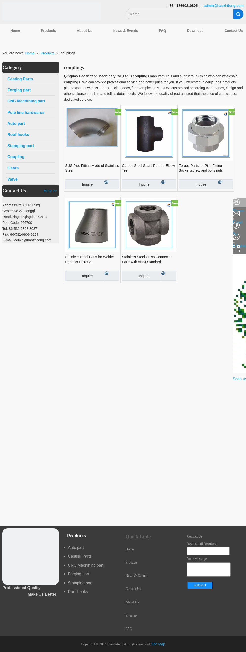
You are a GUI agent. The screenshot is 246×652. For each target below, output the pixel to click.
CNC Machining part (85, 565)
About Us (84, 31)
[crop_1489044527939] (30, 556)
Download (195, 31)
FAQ (162, 31)
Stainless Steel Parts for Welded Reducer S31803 (90, 259)
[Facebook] (6, 202)
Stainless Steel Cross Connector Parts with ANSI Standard (147, 259)
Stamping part (80, 583)
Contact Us (133, 589)
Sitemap (131, 615)
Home (15, 31)
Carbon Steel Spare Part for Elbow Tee (148, 168)
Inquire (79, 184)
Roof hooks (78, 592)
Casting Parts (80, 556)
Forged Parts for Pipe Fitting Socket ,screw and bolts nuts (201, 168)
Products (48, 31)
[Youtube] (6, 241)
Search (238, 14)
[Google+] (6, 228)
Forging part (78, 574)
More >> (50, 190)
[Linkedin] (6, 215)
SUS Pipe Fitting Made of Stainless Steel (92, 168)
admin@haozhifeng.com (224, 6)
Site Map (158, 644)
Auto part (76, 547)
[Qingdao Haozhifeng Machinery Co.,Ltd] (51, 11)
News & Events (125, 31)
